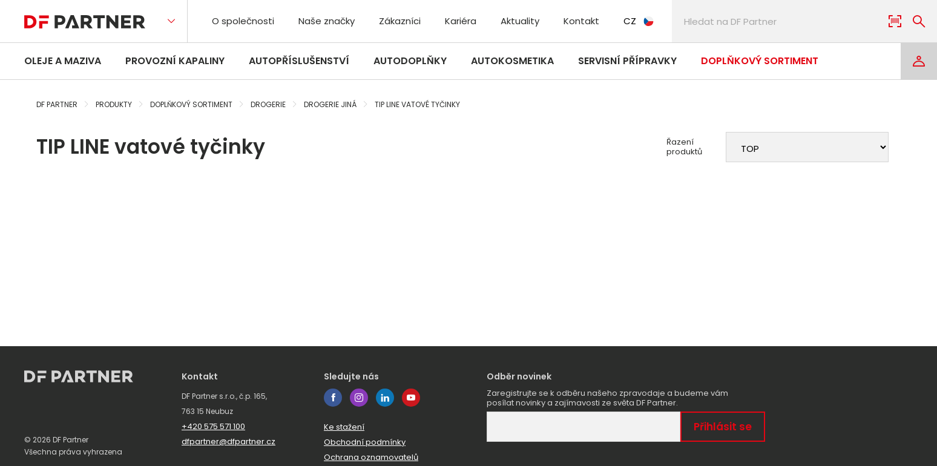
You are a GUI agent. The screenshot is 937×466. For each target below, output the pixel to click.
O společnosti (243, 21)
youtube (411, 398)
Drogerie (268, 104)
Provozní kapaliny (175, 61)
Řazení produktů (684, 147)
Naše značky (326, 21)
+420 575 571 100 (213, 426)
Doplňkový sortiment (759, 61)
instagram (359, 398)
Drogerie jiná (330, 104)
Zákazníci (400, 21)
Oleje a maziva (62, 61)
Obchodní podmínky (365, 442)
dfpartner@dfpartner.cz (228, 441)
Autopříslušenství (299, 61)
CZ (638, 21)
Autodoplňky (410, 61)
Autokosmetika (512, 61)
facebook (333, 398)
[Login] (919, 61)
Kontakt (581, 21)
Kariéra (460, 21)
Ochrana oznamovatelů (371, 457)
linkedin (385, 398)
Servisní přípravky (627, 61)
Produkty (114, 104)
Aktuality (520, 21)
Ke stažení (344, 427)
